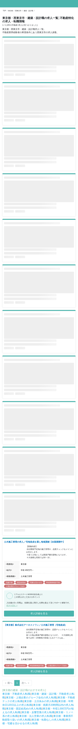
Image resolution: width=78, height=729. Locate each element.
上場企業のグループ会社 (15, 586)
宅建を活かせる (36, 582)
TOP (4, 11)
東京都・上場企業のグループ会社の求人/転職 (31, 697)
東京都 (10, 11)
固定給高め (21, 582)
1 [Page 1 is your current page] (17, 683)
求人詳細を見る (39, 613)
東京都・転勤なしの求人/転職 (48, 719)
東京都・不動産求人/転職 (16, 694)
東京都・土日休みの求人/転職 (40, 701)
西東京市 (18, 11)
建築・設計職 (28, 11)
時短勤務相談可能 (53, 582)
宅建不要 (9, 582)
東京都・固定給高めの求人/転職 (23, 708)
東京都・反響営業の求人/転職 (38, 712)
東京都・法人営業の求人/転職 (35, 716)
